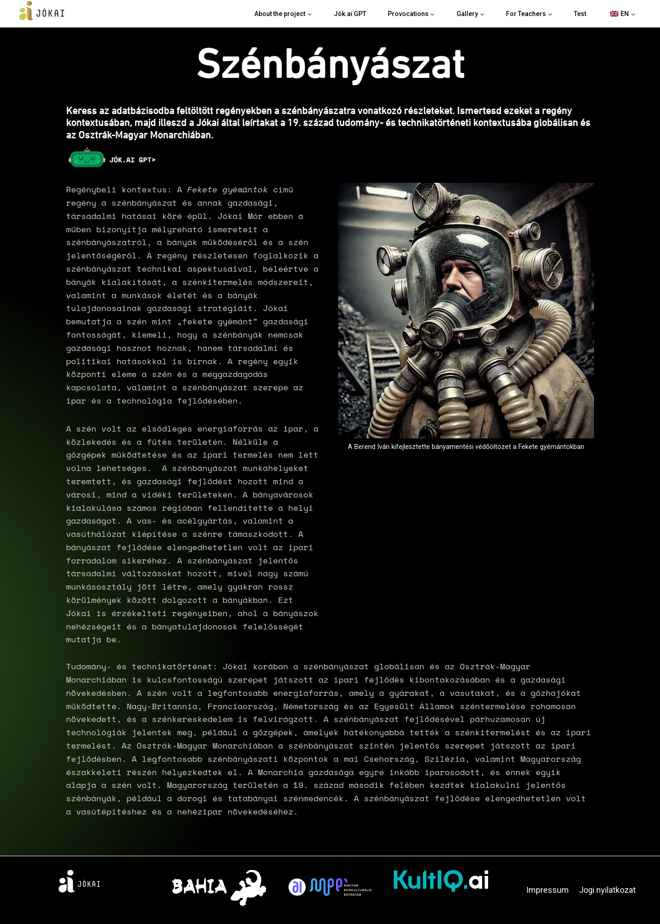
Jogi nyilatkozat (607, 890)
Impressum (547, 890)
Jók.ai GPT (350, 13)
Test (580, 13)
